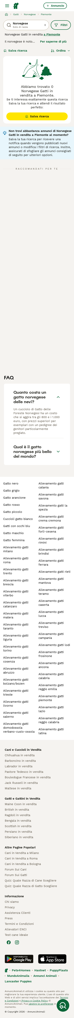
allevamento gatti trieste (15, 692)
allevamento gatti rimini (51, 540)
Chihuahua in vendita (20, 755)
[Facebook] (9, 942)
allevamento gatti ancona (51, 665)
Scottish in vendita (18, 826)
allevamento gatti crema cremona (51, 518)
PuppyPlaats (59, 970)
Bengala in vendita (18, 820)
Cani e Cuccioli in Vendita (23, 750)
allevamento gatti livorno (15, 703)
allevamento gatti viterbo (15, 593)
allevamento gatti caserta (51, 603)
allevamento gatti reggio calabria (51, 720)
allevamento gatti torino (15, 648)
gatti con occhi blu (16, 526)
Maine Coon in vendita (21, 804)
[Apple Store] (52, 959)
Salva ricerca (15, 50)
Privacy (10, 907)
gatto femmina (13, 540)
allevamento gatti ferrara (51, 562)
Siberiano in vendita (19, 837)
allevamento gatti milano (15, 549)
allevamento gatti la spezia (52, 507)
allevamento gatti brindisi (51, 551)
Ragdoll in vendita (17, 815)
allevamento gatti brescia (15, 582)
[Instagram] (17, 942)
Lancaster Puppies (18, 981)
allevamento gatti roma (15, 560)
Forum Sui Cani (15, 869)
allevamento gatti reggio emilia (51, 687)
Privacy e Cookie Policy (34, 1000)
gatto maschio (13, 533)
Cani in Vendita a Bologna (23, 864)
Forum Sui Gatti (16, 875)
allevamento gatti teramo (51, 592)
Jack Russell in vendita (21, 783)
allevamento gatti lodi (54, 645)
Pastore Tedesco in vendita (24, 772)
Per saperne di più (53, 41)
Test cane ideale (16, 935)
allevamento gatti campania (51, 636)
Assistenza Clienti (17, 913)
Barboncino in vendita (20, 761)
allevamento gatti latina (51, 731)
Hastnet (40, 970)
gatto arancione (14, 497)
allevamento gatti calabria (51, 676)
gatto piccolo (12, 512)
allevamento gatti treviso (51, 625)
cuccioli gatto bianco (18, 519)
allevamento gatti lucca (51, 614)
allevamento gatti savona (51, 496)
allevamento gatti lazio (51, 709)
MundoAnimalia (18, 976)
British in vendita (17, 809)
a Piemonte (52, 34)
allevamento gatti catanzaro (15, 604)
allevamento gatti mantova (51, 581)
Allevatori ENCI (15, 929)
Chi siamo (12, 902)
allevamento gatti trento (15, 571)
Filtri (60, 25)
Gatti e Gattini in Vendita (22, 798)
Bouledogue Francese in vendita (28, 777)
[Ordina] (60, 51)
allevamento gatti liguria (15, 637)
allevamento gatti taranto (15, 626)
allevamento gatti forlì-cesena (51, 529)
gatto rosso (11, 505)
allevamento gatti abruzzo (15, 670)
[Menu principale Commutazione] (7, 6)
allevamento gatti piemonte (51, 698)
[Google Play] (19, 959)
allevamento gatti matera (15, 615)
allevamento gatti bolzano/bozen (15, 681)
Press (9, 918)
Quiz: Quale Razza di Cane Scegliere (30, 880)
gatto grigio (11, 490)
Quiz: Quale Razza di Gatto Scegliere (31, 886)
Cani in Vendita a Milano (22, 853)
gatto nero (10, 483)
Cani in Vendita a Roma (21, 858)
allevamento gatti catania (51, 485)
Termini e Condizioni (19, 924)
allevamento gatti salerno (15, 714)
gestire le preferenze (40, 1003)
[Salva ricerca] (63, 1005)
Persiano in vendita (18, 831)
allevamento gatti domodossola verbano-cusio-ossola (19, 727)
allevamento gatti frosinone (51, 654)
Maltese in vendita (18, 788)
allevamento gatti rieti (54, 571)
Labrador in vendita (18, 766)
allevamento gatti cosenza (15, 659)
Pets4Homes (21, 970)
